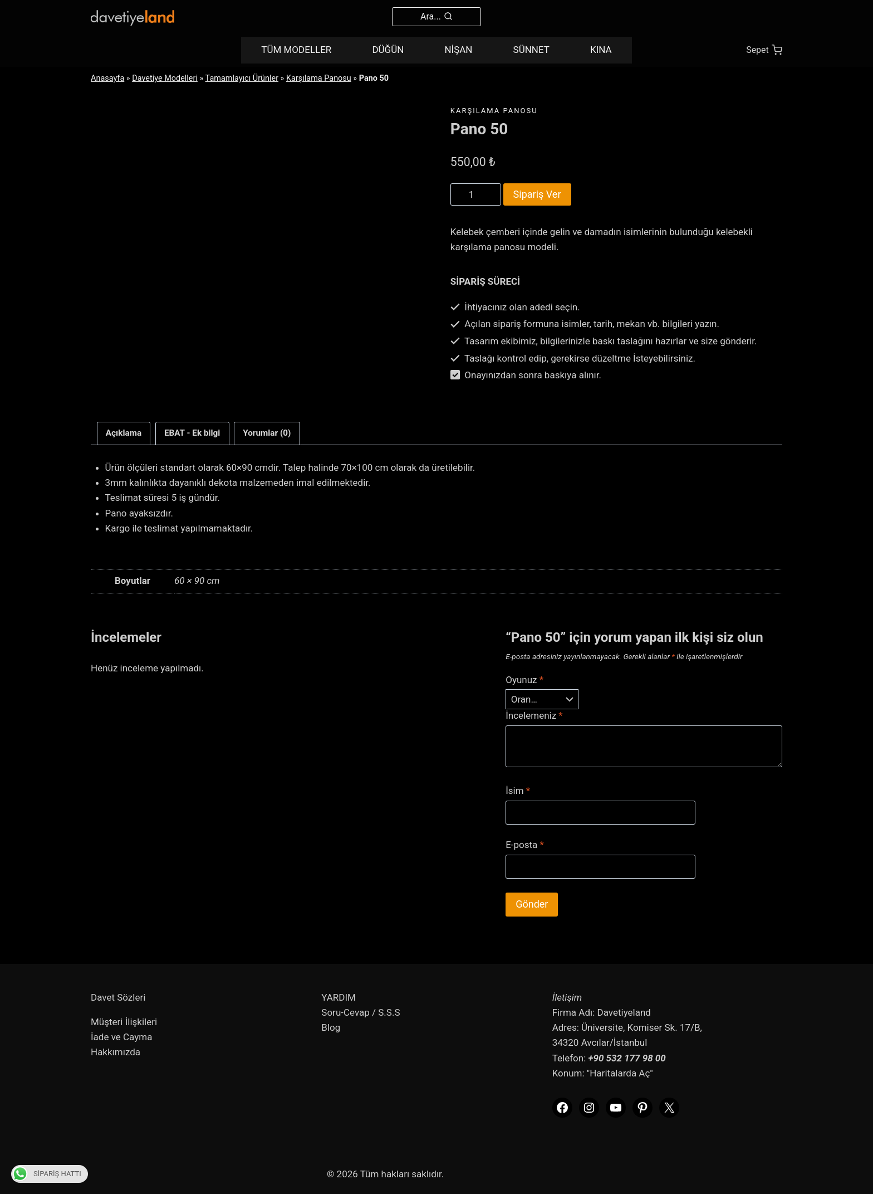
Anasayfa (107, 78)
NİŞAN (458, 49)
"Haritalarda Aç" (620, 1073)
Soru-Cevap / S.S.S (360, 1012)
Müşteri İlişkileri (124, 1021)
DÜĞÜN (388, 49)
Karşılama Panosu (318, 78)
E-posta (525, 844)
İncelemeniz (534, 715)
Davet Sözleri (118, 997)
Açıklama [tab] (123, 433)
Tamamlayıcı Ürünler (241, 78)
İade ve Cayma (121, 1036)
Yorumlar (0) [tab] (267, 433)
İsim (518, 790)
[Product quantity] (475, 194)
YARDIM (338, 997)
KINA (601, 49)
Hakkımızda (115, 1051)
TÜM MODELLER (296, 49)
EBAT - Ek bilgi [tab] (192, 433)
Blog (330, 1027)
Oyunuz (524, 679)
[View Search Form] (436, 16)
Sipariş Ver (537, 194)
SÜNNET (531, 49)
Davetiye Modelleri (165, 78)
